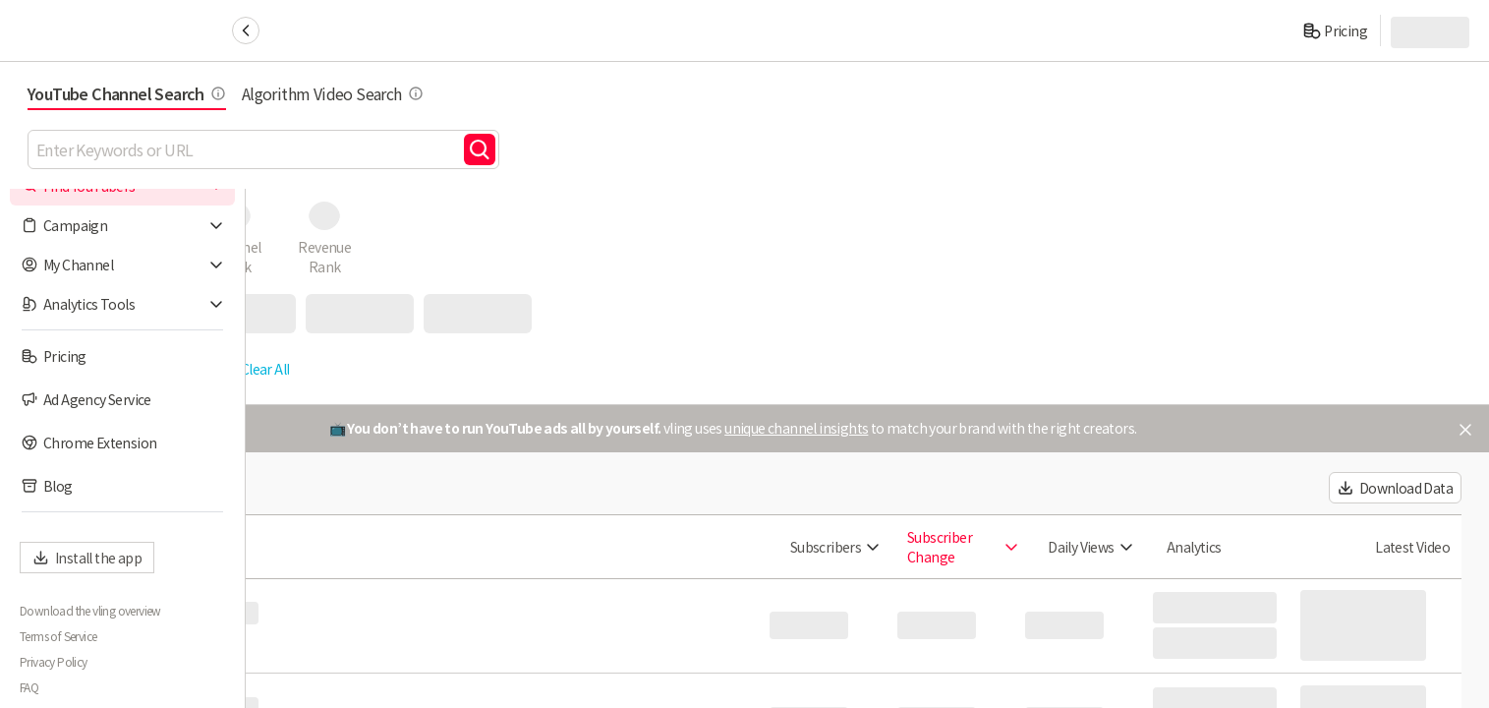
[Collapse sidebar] (245, 30)
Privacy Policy (53, 662)
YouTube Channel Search (372, 93)
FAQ (29, 687)
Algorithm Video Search (578, 93)
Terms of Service (58, 636)
